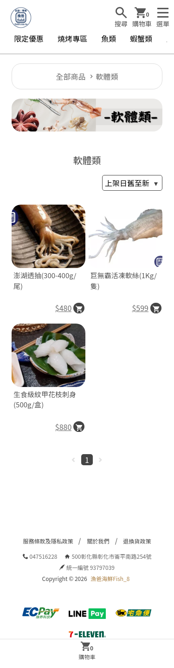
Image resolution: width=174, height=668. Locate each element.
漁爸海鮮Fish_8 (109, 578)
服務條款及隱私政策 (48, 541)
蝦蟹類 (141, 38)
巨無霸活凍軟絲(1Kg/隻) (123, 280)
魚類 (108, 38)
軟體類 (107, 76)
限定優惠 (29, 38)
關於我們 (98, 541)
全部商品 (70, 76)
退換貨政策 (137, 541)
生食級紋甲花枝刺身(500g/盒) (44, 399)
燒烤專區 (72, 38)
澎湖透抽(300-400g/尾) (44, 280)
